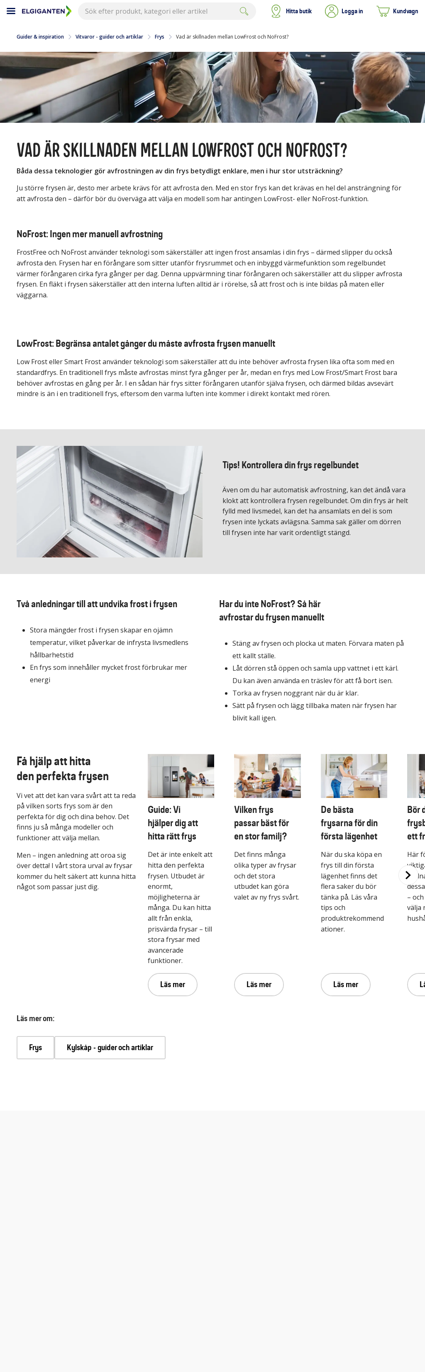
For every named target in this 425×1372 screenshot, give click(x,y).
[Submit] (244, 11)
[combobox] (167, 11)
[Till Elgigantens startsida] (46, 11)
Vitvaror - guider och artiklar (109, 37)
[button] (344, 11)
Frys (159, 37)
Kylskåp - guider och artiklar (110, 1047)
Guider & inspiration (40, 37)
